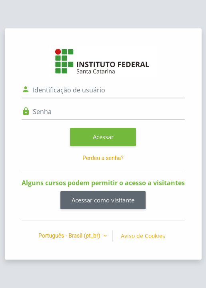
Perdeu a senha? (103, 158)
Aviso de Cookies (143, 236)
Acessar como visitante (103, 200)
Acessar (103, 137)
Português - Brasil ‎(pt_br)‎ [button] (70, 235)
